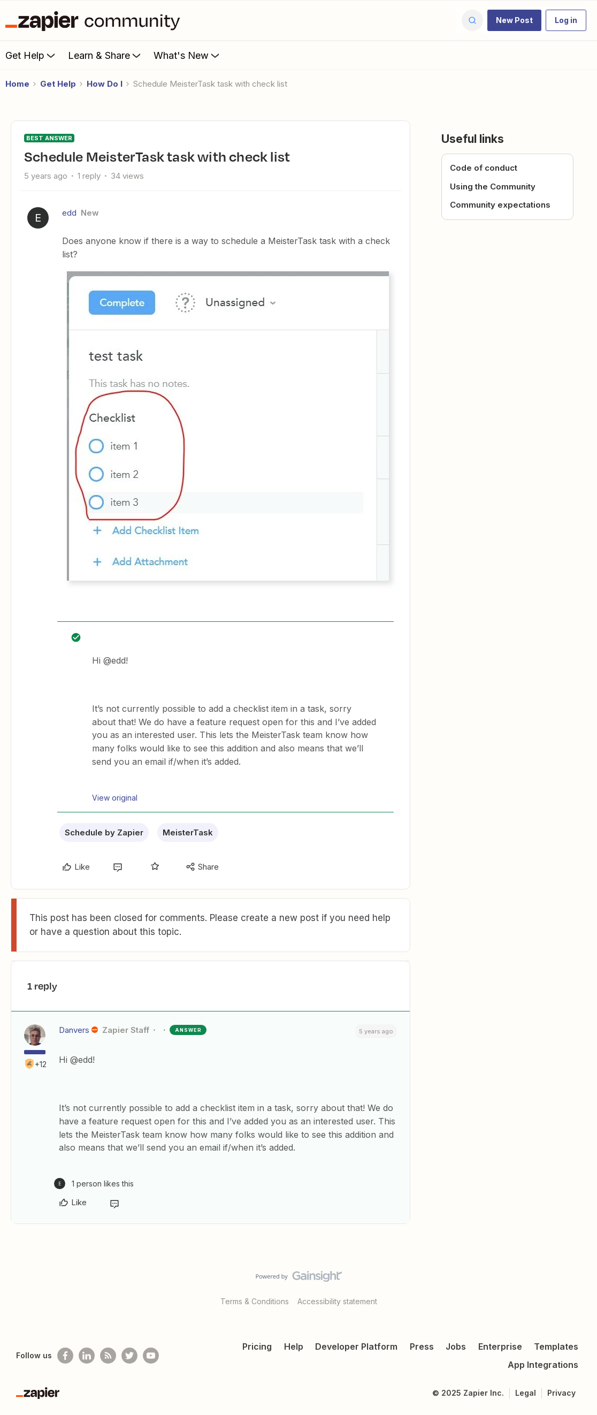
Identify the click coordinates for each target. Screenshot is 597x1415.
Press (422, 1346)
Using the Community (492, 186)
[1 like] (94, 1183)
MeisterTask (188, 832)
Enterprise (500, 1346)
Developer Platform (356, 1346)
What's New (187, 55)
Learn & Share (105, 55)
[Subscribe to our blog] (108, 1356)
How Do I (105, 84)
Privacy (561, 1392)
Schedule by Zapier (104, 832)
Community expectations (500, 205)
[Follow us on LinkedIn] (87, 1356)
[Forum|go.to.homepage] (95, 20)
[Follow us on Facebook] (65, 1356)
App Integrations (543, 1364)
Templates (556, 1346)
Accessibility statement (337, 1301)
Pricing (257, 1346)
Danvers (74, 1030)
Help (293, 1346)
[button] (514, 20)
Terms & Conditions (254, 1301)
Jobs (456, 1346)
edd (69, 213)
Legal (525, 1392)
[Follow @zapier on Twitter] (129, 1356)
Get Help (31, 55)
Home (17, 84)
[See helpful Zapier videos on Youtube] (151, 1356)
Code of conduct (483, 168)
